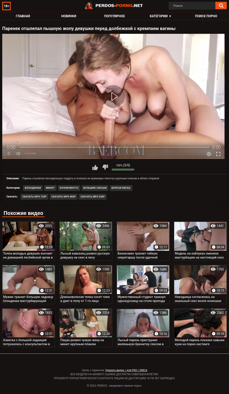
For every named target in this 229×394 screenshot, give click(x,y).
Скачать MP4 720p (34, 196)
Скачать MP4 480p (63, 196)
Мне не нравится (105, 167)
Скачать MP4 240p (93, 196)
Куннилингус (69, 187)
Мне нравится (95, 167)
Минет (50, 187)
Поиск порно (206, 16)
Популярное (114, 16)
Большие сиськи (95, 187)
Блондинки (33, 187)
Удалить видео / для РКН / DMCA (126, 370)
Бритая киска (121, 187)
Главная (23, 16)
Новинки (68, 16)
